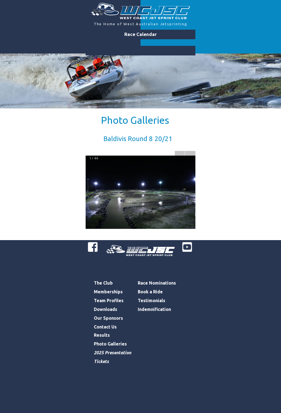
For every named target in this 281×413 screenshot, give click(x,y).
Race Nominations (157, 282)
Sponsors (113, 318)
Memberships (108, 291)
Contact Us (105, 326)
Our (98, 318)
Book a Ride (150, 291)
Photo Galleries (135, 120)
